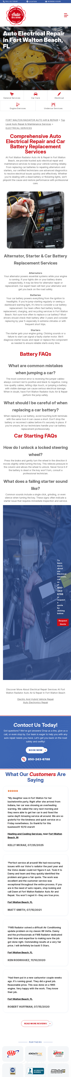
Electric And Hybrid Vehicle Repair (35, 699)
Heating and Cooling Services (25, 834)
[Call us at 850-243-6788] (35, 759)
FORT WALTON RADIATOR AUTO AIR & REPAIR (32, 120)
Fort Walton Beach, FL (20, 902)
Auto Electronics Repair (35, 702)
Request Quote (63, 622)
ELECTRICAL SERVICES (19, 128)
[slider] (13, 791)
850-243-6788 (60, 590)
